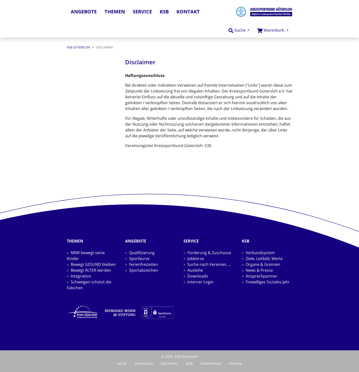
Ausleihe (195, 270)
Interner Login (200, 282)
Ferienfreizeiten (143, 264)
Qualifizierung (142, 252)
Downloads (197, 276)
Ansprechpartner (261, 276)
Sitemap (235, 363)
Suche (122, 363)
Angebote (84, 11)
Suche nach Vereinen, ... (209, 264)
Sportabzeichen (143, 270)
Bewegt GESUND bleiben (93, 264)
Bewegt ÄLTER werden (91, 270)
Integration (81, 276)
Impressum (144, 363)
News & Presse (259, 270)
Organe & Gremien (263, 264)
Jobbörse (195, 258)
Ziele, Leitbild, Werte (264, 258)
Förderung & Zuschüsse (209, 252)
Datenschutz (211, 363)
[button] (239, 30)
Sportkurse (139, 258)
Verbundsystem (260, 252)
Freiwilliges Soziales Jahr (268, 282)
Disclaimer (169, 363)
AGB (189, 363)
